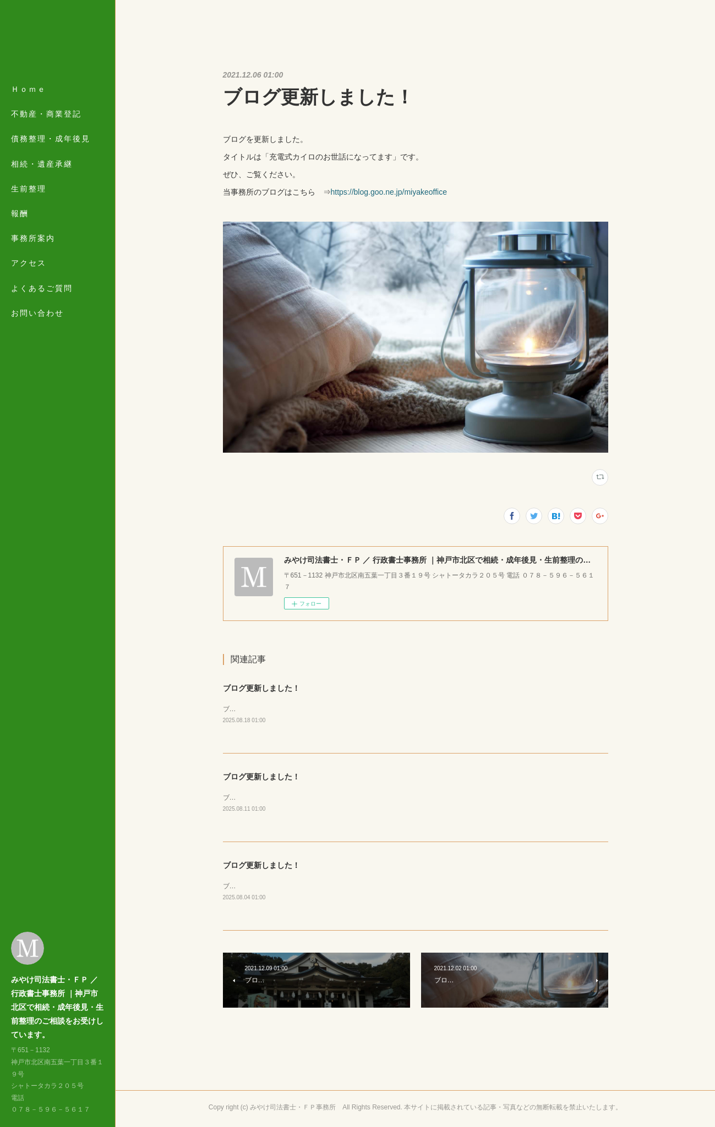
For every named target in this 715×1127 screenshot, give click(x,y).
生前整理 (28, 188)
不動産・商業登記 (46, 113)
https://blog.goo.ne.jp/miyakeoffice (389, 192)
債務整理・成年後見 (50, 138)
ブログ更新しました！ (261, 688)
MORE (25, 263)
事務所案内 (33, 238)
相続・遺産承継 (42, 164)
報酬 (20, 213)
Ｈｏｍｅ (28, 89)
